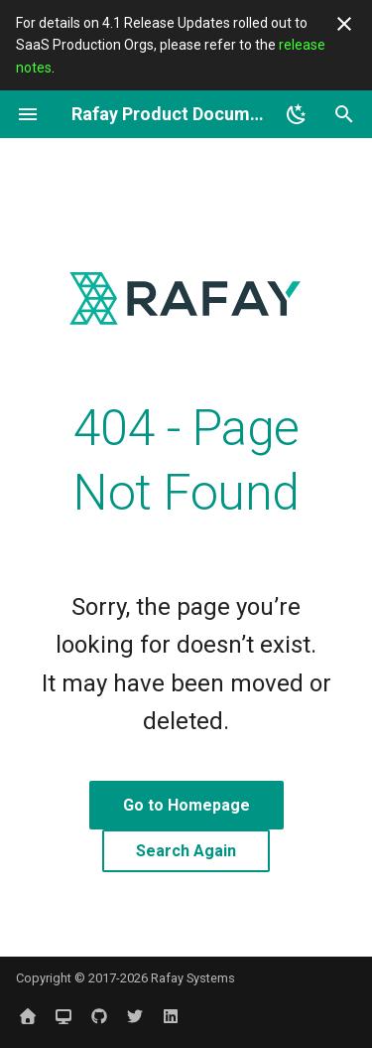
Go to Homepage (186, 805)
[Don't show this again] (344, 24)
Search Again (186, 850)
